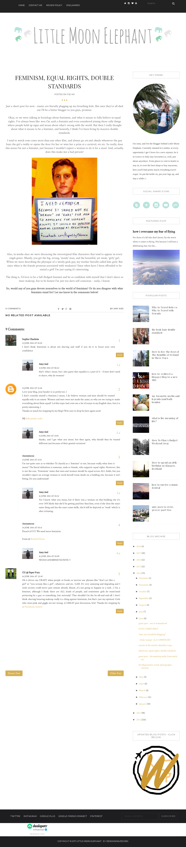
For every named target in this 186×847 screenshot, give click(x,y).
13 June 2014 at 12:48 (32, 388)
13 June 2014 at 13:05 (49, 435)
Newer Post (14, 673)
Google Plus (47, 816)
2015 (138, 566)
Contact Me (35, 5)
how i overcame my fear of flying (154, 231)
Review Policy (54, 5)
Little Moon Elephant (89, 841)
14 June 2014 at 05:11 (32, 527)
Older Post (115, 673)
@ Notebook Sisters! (32, 606)
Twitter (15, 816)
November (144, 584)
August (143, 605)
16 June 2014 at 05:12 (49, 496)
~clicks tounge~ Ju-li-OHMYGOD (154, 639)
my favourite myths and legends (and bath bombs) (166, 399)
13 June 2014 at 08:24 (49, 368)
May (141, 677)
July (141, 611)
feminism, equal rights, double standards (157, 650)
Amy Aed (43, 364)
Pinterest (96, 816)
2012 (138, 719)
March (142, 690)
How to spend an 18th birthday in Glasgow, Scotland (164, 465)
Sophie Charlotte (30, 339)
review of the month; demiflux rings (155, 645)
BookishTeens (38, 539)
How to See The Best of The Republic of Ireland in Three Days (165, 354)
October (143, 591)
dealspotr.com (37, 833)
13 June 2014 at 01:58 (32, 343)
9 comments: (13, 308)
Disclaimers (73, 5)
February (143, 697)
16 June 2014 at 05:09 (49, 556)
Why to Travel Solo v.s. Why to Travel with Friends (165, 310)
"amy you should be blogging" (152, 634)
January (143, 704)
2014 (138, 573)
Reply (119, 355)
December (144, 578)
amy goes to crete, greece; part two (163, 508)
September (144, 598)
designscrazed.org (117, 841)
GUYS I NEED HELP (148, 628)
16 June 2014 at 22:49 (32, 576)
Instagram (30, 816)
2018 (138, 546)
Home (22, 5)
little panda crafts (34, 418)
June (141, 618)
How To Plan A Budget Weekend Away (165, 442)
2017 (138, 553)
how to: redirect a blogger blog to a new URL (165, 377)
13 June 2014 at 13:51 (32, 459)
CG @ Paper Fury (31, 572)
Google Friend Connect (72, 816)
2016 (138, 559)
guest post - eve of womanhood (153, 623)
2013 (138, 713)
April (142, 683)
